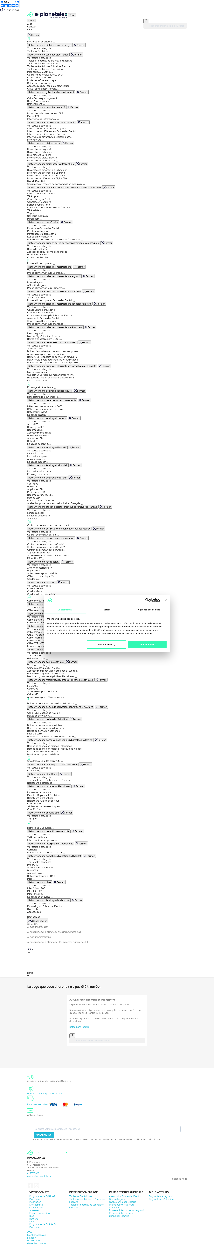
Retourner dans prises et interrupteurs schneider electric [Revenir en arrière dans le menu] (59, 303)
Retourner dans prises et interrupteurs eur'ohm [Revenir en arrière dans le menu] (54, 291)
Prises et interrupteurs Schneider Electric (50, 300)
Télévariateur (34, 210)
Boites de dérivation (38, 715)
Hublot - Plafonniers (38, 435)
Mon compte (36, 1204)
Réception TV (34, 558)
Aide (29, 23)
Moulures (32, 685)
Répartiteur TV (35, 570)
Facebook (30, 1185)
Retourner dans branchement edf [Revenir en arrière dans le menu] (46, 107)
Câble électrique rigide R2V (42, 619)
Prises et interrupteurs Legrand (44, 272)
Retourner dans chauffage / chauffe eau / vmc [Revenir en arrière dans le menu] (53, 764)
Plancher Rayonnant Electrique (44, 795)
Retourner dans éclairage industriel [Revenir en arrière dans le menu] (47, 465)
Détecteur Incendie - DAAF (41, 876)
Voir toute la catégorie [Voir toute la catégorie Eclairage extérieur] (39, 480)
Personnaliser (106, 644)
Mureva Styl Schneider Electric (43, 336)
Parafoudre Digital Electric (41, 233)
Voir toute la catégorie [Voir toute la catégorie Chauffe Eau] (39, 815)
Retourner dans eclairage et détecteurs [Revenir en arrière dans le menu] (50, 390)
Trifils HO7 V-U (35, 655)
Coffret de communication (41, 534)
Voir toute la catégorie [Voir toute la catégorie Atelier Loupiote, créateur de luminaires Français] (39, 510)
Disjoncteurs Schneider (40, 152)
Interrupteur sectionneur (41, 193)
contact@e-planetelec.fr (39, 1176)
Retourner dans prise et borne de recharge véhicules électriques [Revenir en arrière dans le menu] (63, 242)
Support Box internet (38, 552)
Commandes (36, 1207)
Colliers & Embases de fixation (43, 712)
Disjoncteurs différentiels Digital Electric (49, 178)
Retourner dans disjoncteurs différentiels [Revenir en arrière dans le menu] (51, 163)
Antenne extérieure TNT (40, 567)
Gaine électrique (36, 658)
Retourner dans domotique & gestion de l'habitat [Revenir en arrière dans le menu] (54, 855)
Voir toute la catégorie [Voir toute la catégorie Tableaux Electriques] (39, 57)
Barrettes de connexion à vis (42, 751)
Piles (30, 878)
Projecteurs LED (36, 492)
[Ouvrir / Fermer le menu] (72, 15)
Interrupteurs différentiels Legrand (46, 128)
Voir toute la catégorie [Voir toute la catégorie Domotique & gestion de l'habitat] (39, 859)
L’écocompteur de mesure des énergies (48, 207)
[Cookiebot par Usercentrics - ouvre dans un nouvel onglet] (147, 600)
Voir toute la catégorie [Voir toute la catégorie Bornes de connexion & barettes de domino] (39, 743)
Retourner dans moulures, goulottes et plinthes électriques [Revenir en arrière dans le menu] (60, 679)
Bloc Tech (32, 909)
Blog (31, 1215)
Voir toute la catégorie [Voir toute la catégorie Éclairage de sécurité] (39, 903)
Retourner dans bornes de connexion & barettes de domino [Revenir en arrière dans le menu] (60, 739)
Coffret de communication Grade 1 (45, 544)
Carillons (32, 849)
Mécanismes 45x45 (37, 372)
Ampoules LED (35, 438)
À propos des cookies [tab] (149, 610)
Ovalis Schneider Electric (40, 312)
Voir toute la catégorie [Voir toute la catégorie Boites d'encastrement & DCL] (39, 345)
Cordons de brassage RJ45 (41, 594)
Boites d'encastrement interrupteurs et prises (52, 351)
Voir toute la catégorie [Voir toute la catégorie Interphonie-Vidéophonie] (39, 846)
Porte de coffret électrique (42, 80)
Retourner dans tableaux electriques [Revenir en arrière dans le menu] (48, 54)
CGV (29, 1232)
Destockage (33, 916)
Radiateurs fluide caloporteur (43, 800)
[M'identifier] (37, 920)
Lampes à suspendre (38, 515)
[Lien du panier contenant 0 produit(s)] (30, 948)
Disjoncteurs (34, 139)
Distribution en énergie (107, 40)
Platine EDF (33, 116)
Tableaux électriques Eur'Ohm (43, 63)
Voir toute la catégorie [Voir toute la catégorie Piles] (39, 885)
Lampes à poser (35, 512)
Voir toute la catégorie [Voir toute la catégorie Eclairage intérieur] (39, 421)
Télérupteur (33, 196)
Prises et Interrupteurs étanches (45, 323)
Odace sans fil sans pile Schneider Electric (50, 315)
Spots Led (32, 483)
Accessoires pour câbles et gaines (46, 697)
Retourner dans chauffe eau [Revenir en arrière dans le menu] (43, 812)
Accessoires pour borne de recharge (47, 251)
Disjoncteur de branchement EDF (45, 113)
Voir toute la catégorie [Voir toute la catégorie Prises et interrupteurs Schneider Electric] (39, 307)
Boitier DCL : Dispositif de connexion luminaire (52, 356)
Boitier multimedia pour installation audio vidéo (52, 359)
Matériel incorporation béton (43, 754)
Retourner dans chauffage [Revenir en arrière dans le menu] (42, 774)
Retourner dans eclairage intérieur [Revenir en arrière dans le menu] (47, 418)
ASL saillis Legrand (37, 285)
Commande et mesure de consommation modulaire (55, 184)
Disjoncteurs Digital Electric (42, 157)
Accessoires (34, 911)
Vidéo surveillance (37, 837)
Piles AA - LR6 (34, 891)
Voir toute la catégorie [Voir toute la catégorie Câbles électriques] (39, 616)
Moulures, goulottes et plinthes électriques (51, 676)
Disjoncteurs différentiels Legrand (46, 172)
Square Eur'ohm (36, 297)
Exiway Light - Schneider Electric (45, 906)
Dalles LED (32, 441)
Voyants (31, 213)
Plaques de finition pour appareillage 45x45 (50, 377)
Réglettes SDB (35, 429)
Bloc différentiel (36, 181)
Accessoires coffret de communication (48, 555)
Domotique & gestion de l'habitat (45, 852)
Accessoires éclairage (39, 432)
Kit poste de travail (37, 380)
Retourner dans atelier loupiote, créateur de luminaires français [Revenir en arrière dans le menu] (62, 506)
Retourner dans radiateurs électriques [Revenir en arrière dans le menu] (49, 786)
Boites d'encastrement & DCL (43, 338)
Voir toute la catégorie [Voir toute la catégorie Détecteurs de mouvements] (39, 403)
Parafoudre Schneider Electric (43, 228)
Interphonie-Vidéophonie (41, 840)
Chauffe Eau (34, 809)
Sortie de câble (35, 348)
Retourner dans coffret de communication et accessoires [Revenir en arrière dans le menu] (59, 528)
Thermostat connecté (39, 862)
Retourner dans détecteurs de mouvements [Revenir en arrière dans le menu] (52, 400)
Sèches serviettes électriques (43, 806)
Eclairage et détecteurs (107, 385)
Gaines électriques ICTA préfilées (45, 673)
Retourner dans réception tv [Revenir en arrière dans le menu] (43, 561)
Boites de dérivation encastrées (44, 725)
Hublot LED (33, 486)
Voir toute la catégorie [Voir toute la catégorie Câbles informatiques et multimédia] (39, 629)
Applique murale (36, 459)
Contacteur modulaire (39, 201)
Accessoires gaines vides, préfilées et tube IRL (52, 670)
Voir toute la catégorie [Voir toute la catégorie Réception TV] (39, 564)
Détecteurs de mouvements (42, 396)
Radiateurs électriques (40, 782)
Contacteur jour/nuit (38, 199)
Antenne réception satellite (42, 573)
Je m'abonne (44, 1135)
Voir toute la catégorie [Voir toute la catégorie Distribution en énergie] (39, 48)
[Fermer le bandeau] (166, 601)
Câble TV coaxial (36, 634)
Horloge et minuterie (38, 204)
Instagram (36, 1185)
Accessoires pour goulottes (42, 691)
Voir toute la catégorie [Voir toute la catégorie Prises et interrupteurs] (39, 270)
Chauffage (33, 770)
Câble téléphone (36, 632)
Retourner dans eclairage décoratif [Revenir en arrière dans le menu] (47, 447)
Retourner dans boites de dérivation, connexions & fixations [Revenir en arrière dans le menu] (60, 706)
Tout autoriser (147, 644)
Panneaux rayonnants (39, 792)
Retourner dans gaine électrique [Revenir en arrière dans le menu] (46, 661)
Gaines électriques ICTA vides (43, 667)
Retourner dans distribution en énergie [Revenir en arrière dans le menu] (49, 45)
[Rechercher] (146, 21)
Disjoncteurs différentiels (41, 160)
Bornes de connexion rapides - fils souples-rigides (54, 748)
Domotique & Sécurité (107, 826)
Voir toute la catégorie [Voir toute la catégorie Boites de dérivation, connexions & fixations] (39, 710)
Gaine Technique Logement (42, 98)
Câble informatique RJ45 (40, 637)
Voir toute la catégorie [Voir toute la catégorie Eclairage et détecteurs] (39, 394)
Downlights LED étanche (40, 500)
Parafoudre (33, 218)
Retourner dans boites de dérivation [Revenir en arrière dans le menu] (48, 719)
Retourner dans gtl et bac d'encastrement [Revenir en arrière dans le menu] (51, 92)
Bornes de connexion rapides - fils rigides (49, 745)
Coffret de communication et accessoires (107, 523)
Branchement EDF (37, 103)
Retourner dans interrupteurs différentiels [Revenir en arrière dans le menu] (51, 122)
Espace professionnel (41, 1213)
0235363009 (33, 1173)
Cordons (32, 578)
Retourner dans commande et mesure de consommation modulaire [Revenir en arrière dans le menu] (64, 187)
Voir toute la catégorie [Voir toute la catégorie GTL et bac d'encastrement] (39, 95)
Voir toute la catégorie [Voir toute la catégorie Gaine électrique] (39, 665)
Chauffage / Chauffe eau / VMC (107, 759)
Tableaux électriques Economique (45, 69)
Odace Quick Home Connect (42, 321)
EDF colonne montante (39, 236)
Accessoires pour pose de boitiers (46, 354)
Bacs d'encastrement (39, 101)
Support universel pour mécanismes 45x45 (50, 374)
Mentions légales (36, 1234)
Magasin (31, 1237)
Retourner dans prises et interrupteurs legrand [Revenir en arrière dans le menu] (54, 276)
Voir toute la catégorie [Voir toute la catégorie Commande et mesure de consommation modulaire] (39, 190)
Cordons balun (35, 591)
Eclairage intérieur (37, 414)
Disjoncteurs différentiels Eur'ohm (46, 175)
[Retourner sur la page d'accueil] (47, 1155)
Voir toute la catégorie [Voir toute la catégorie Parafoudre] (39, 225)
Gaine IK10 (32, 694)
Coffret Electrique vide (39, 77)
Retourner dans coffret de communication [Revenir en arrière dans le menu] (51, 538)
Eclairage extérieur (38, 474)
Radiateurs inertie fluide (40, 797)
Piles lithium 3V (35, 893)
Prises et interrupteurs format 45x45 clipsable (52, 362)
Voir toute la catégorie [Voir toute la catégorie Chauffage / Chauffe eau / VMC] (39, 767)
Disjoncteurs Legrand (39, 149)
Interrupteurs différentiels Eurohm (46, 134)
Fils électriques (35, 646)
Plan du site (33, 1240)
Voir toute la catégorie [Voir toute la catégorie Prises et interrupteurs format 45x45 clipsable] (39, 369)
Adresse (34, 1210)
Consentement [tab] (65, 610)
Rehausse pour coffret (39, 83)
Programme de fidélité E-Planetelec (42, 1226)
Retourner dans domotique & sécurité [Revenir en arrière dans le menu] (48, 831)
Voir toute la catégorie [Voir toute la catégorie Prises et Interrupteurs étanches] (39, 330)
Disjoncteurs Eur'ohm (39, 154)
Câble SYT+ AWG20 (37, 643)
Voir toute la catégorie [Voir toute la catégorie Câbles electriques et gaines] (39, 607)
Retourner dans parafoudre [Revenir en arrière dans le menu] (43, 222)
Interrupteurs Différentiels (42, 118)
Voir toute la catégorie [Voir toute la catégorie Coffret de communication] (39, 541)
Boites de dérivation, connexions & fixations (107, 701)
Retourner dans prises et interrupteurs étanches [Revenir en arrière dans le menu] (55, 327)
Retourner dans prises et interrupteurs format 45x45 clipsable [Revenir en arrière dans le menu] (62, 366)
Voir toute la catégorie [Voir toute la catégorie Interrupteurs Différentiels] (39, 125)
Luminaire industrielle (39, 471)
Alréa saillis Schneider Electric (43, 318)
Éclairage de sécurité (39, 896)
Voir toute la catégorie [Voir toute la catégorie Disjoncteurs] (39, 146)
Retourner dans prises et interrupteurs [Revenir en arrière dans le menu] (49, 266)
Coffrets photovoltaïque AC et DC (45, 74)
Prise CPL (32, 864)
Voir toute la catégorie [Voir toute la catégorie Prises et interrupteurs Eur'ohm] (39, 294)
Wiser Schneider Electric (40, 867)
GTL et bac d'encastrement (42, 88)
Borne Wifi (32, 870)
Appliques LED (35, 489)
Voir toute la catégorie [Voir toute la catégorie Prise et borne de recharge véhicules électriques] (39, 246)
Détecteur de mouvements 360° (44, 406)
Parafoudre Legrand (38, 231)
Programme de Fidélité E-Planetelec (43, 1198)
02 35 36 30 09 (9, 10)
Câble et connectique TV (40, 576)
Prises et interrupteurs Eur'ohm (44, 287)
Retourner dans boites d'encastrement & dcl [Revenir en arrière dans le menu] (52, 342)
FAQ (29, 29)
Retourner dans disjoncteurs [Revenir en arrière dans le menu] (44, 143)
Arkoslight (32, 518)
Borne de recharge (37, 249)
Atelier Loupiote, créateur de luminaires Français (53, 503)
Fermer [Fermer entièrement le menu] (33, 35)
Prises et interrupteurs (107, 262)
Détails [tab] (107, 610)
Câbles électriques (37, 610)
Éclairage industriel (38, 461)
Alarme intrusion (36, 873)
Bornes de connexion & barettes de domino (50, 736)
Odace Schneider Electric (41, 309)
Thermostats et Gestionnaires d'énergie (49, 780)
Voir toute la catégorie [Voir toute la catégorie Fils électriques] (39, 652)
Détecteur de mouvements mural (45, 409)
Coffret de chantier (37, 257)
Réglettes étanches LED (40, 494)
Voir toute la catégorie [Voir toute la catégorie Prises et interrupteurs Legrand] (39, 279)
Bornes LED (33, 497)
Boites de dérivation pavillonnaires (46, 728)
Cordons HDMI (35, 588)
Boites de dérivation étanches (43, 730)
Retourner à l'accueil (79, 1026)
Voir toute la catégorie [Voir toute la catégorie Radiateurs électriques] (39, 789)
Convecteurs (34, 803)
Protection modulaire (38, 254)
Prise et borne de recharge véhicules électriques (54, 239)
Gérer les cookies (36, 1243)
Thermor (32, 818)
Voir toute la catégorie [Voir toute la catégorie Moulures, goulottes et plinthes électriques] (39, 683)
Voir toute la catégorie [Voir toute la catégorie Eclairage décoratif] (39, 450)
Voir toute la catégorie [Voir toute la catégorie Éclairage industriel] (39, 468)
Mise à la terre (35, 733)
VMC (29, 821)
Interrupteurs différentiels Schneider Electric (52, 131)
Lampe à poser (35, 453)
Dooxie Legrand (35, 282)
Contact (31, 26)
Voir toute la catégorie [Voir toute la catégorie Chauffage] (39, 777)
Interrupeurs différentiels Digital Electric (49, 136)
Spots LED (32, 424)
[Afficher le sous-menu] (54, 42)
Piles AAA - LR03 (36, 888)
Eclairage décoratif (37, 443)
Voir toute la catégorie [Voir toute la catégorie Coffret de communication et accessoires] (39, 531)
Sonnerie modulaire (38, 215)
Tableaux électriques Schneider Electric (49, 66)
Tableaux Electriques (39, 51)
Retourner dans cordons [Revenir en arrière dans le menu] (41, 582)
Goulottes (32, 688)
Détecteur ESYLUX (37, 411)
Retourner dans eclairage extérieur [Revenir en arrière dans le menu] (47, 477)
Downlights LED (35, 427)
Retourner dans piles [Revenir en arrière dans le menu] (39, 882)
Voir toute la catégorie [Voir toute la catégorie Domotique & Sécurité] (39, 834)
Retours (33, 1218)
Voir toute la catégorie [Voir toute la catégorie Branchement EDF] (39, 110)
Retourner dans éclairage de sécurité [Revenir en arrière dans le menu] (48, 900)
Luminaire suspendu (38, 456)
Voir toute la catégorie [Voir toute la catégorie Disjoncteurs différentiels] (39, 167)
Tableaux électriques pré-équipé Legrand (49, 60)
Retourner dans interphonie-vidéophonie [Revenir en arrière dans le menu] (50, 843)
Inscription (35, 1201)
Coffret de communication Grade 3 (46, 549)
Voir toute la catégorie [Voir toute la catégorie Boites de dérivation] (39, 722)
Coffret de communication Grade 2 (46, 547)
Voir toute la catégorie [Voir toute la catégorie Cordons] (39, 585)
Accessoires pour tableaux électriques (48, 85)
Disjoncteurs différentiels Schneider (47, 169)
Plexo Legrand (35, 333)
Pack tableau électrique (40, 71)
